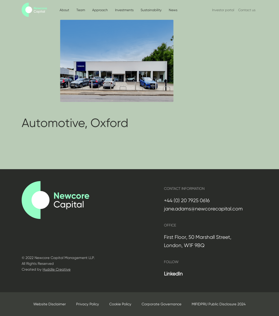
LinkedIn (173, 274)
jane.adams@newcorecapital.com (203, 209)
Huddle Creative (57, 269)
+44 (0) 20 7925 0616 (187, 200)
